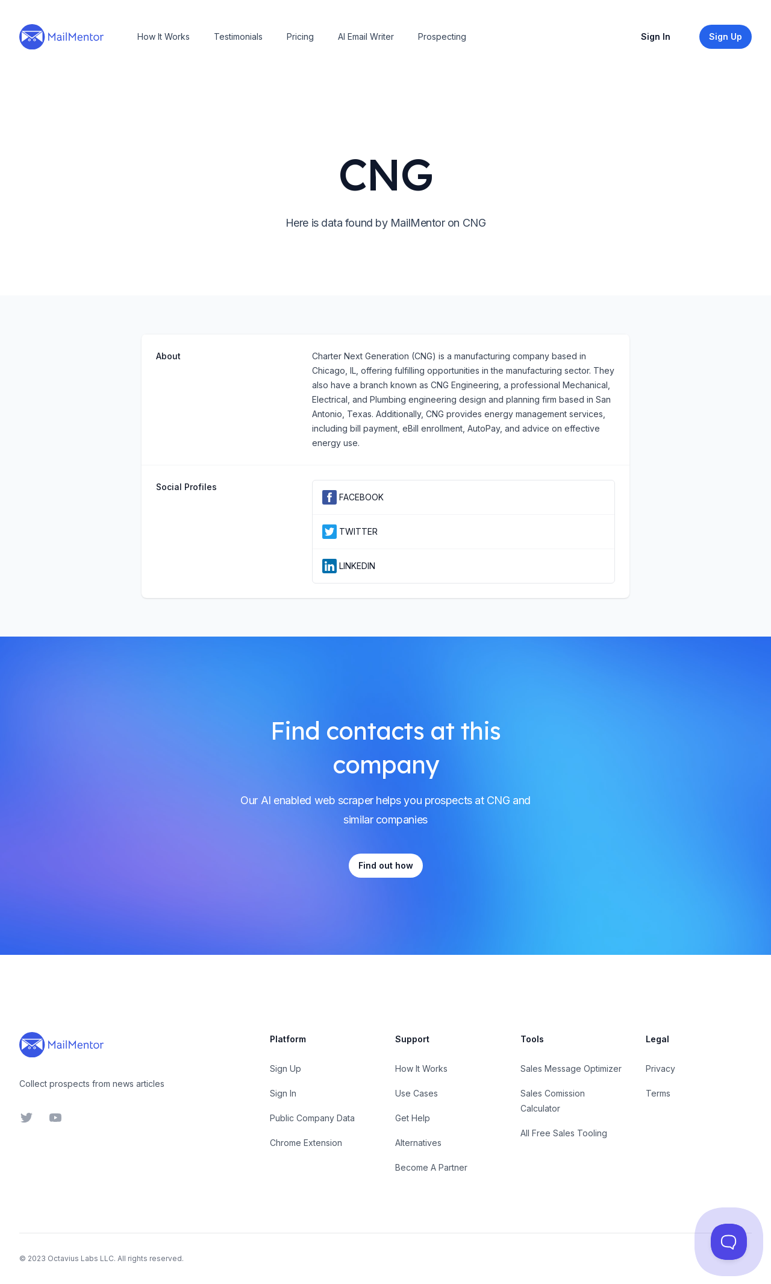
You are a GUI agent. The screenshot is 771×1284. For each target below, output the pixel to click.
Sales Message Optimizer (571, 1068)
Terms (658, 1093)
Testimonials (238, 36)
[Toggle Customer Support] (729, 1242)
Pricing (300, 36)
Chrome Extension (306, 1143)
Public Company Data (312, 1118)
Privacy (660, 1068)
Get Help (412, 1118)
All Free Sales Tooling (563, 1133)
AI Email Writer (366, 36)
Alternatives (418, 1143)
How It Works (163, 36)
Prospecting (442, 36)
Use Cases (416, 1093)
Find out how (385, 865)
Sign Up (285, 1068)
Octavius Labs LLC (81, 1258)
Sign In (655, 36)
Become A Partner (431, 1167)
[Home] (61, 36)
